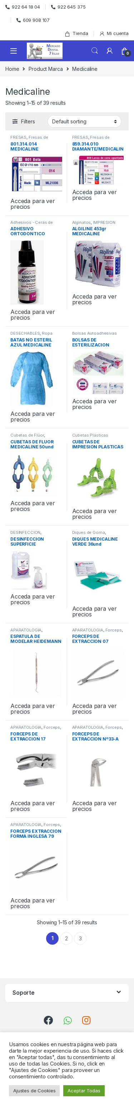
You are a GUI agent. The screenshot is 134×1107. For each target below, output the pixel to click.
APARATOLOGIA (25, 630)
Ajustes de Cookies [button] (34, 1090)
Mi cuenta (114, 33)
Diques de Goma (88, 532)
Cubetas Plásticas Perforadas (90, 437)
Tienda (76, 33)
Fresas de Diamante (29, 139)
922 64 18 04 (22, 7)
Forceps (113, 630)
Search (95, 51)
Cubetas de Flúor (27, 435)
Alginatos (81, 222)
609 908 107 (33, 20)
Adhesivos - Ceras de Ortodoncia (31, 224)
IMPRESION (104, 222)
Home (12, 69)
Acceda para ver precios (32, 203)
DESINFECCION (25, 532)
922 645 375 (68, 7)
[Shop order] (84, 121)
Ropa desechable (31, 335)
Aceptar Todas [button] (84, 1090)
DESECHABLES (25, 333)
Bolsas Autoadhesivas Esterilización (94, 335)
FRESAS (18, 137)
